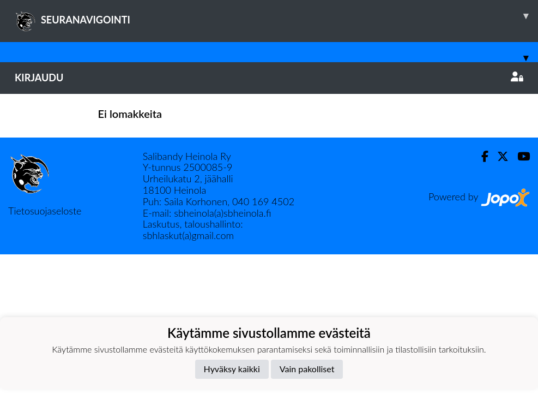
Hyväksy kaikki (232, 369)
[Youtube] (519, 156)
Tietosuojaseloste (44, 211)
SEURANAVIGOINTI (276, 16)
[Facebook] (480, 156)
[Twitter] (498, 156)
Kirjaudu (269, 78)
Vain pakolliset (307, 369)
